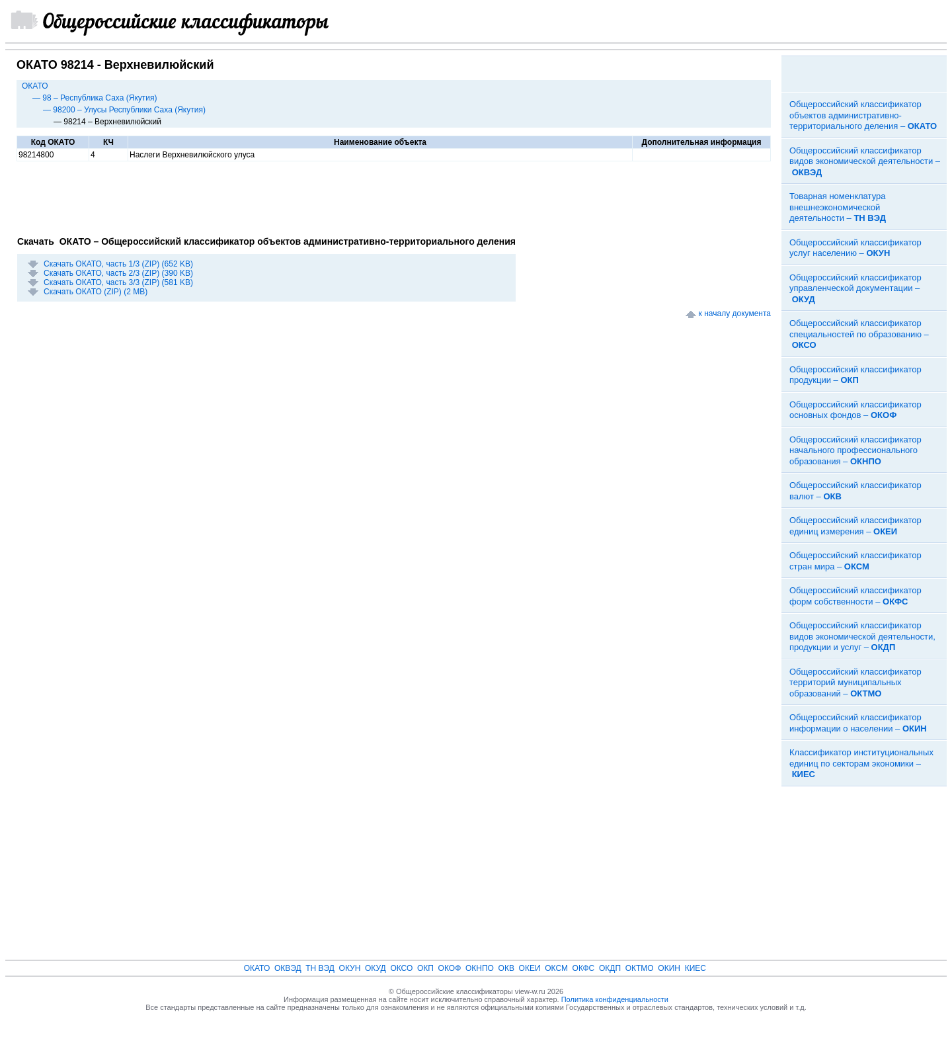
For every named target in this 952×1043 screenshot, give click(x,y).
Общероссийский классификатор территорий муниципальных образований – (855, 682)
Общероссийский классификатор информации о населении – (858, 722)
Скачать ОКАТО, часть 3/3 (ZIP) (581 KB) (118, 282)
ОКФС (584, 968)
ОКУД (375, 968)
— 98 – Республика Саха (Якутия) (94, 98)
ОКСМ (556, 968)
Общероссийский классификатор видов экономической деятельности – (864, 161)
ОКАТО (35, 86)
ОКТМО (639, 968)
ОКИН (669, 968)
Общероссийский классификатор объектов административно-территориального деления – (863, 115)
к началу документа (735, 313)
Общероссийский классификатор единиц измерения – (855, 525)
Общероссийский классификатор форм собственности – (855, 595)
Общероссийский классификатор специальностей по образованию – (859, 334)
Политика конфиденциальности (614, 999)
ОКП (425, 968)
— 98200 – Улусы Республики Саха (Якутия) (124, 109)
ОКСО (401, 968)
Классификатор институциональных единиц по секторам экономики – (861, 763)
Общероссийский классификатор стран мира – (855, 560)
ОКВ (506, 968)
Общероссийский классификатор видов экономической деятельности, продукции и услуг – (862, 636)
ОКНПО (479, 968)
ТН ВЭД (320, 968)
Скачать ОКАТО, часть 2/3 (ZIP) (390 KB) (118, 273)
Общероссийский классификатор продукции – (855, 375)
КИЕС (695, 968)
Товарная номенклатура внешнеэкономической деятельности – (837, 207)
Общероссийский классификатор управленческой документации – (855, 288)
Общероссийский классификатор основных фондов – (855, 410)
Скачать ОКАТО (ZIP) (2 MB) (95, 291)
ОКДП (610, 968)
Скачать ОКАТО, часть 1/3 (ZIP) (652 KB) (118, 264)
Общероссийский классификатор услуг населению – (855, 248)
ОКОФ (449, 968)
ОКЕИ (530, 968)
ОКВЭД (287, 968)
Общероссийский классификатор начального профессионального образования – (855, 450)
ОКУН (350, 968)
